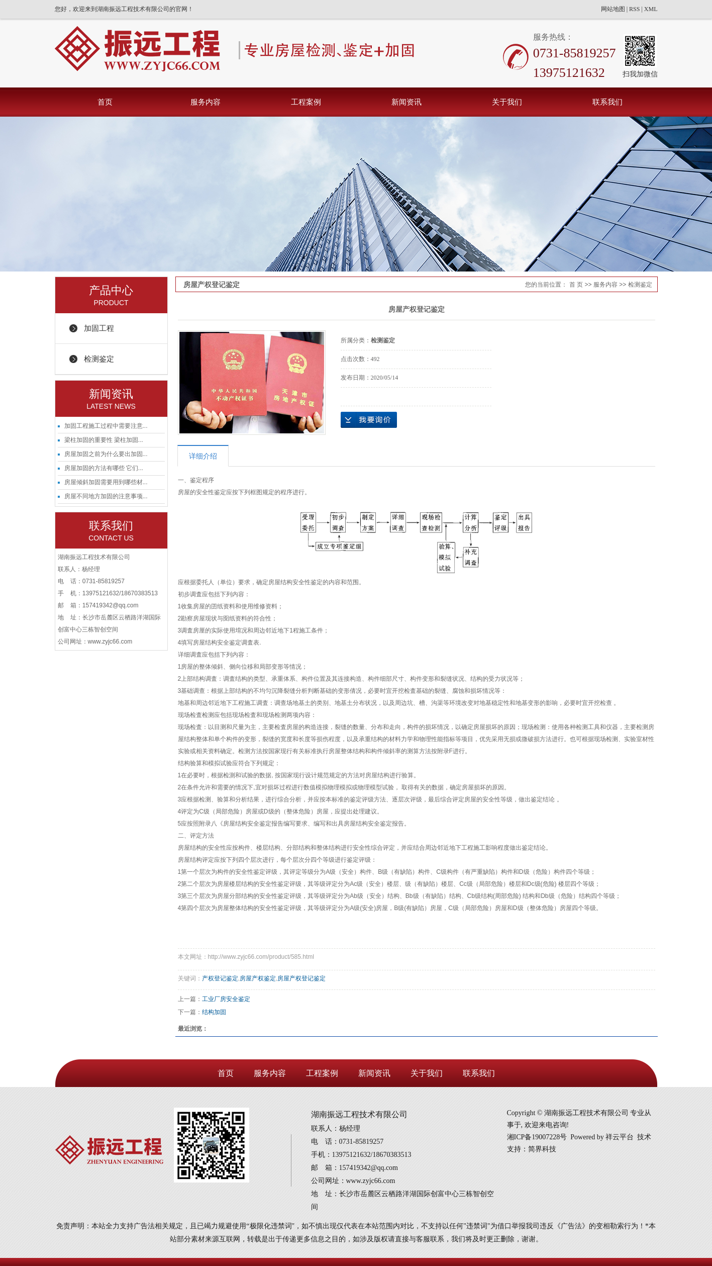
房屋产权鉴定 (258, 978)
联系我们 (607, 102)
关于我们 (507, 102)
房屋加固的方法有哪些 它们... (103, 468)
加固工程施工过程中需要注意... (106, 425)
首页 (105, 102)
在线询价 (369, 420)
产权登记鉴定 (220, 978)
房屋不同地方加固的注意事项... (106, 496)
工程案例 (306, 102)
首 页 (576, 284)
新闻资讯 (406, 102)
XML (651, 9)
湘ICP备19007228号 (537, 1137)
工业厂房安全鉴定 (226, 999)
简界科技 (542, 1149)
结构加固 (214, 1012)
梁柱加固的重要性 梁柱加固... (103, 439)
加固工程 (99, 328)
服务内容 (205, 102)
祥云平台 (619, 1137)
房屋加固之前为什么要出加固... (106, 454)
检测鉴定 (99, 358)
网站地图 (613, 9)
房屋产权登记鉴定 (301, 978)
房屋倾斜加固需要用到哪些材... (106, 482)
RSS (634, 9)
